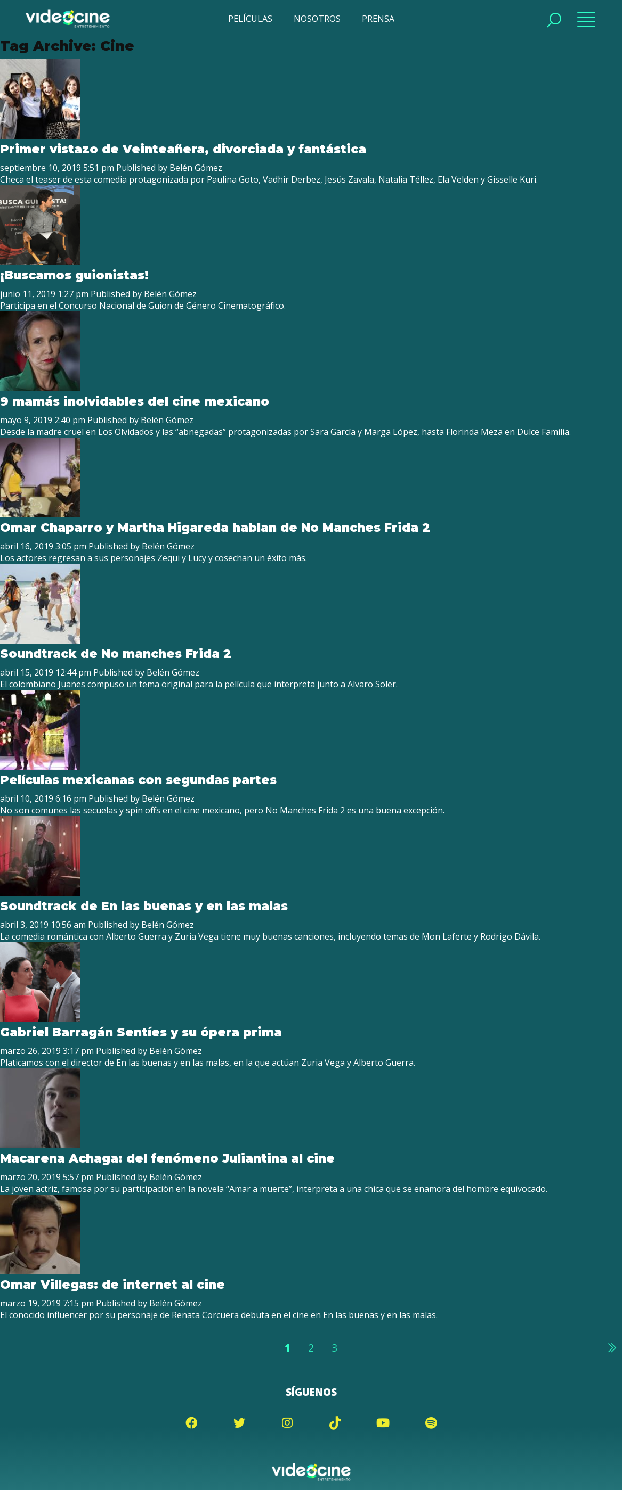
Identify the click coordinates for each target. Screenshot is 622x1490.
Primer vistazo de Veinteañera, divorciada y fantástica (183, 149)
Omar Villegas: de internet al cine (112, 1284)
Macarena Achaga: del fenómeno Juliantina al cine (167, 1158)
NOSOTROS (317, 18)
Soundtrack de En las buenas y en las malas (144, 906)
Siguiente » (611, 1347)
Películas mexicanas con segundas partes (138, 779)
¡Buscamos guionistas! (74, 275)
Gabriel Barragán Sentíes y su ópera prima (141, 1032)
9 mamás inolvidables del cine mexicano (134, 401)
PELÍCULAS (250, 18)
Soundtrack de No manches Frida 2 (115, 653)
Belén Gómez (195, 168)
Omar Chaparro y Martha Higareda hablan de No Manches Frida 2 (215, 527)
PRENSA (378, 18)
